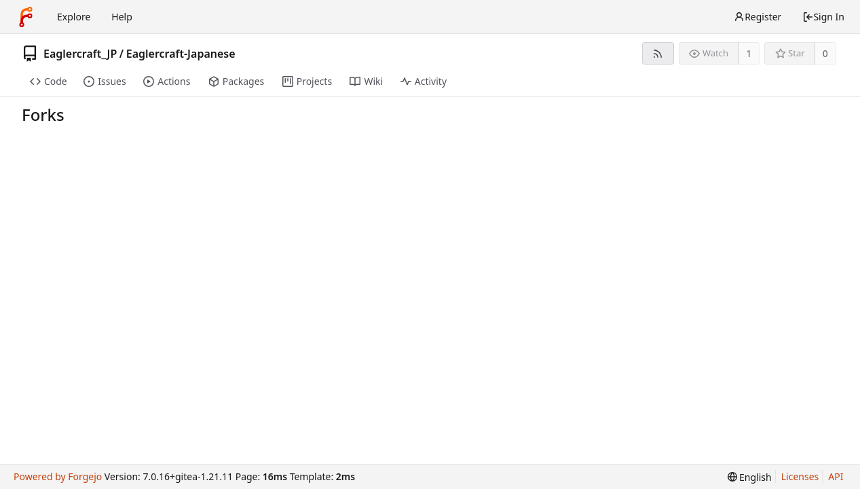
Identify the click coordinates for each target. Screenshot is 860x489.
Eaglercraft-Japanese (181, 53)
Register (757, 16)
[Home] (26, 17)
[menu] (750, 477)
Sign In (823, 16)
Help (121, 16)
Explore (73, 16)
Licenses (800, 476)
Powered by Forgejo (58, 476)
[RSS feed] (658, 53)
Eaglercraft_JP (80, 53)
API (835, 476)
